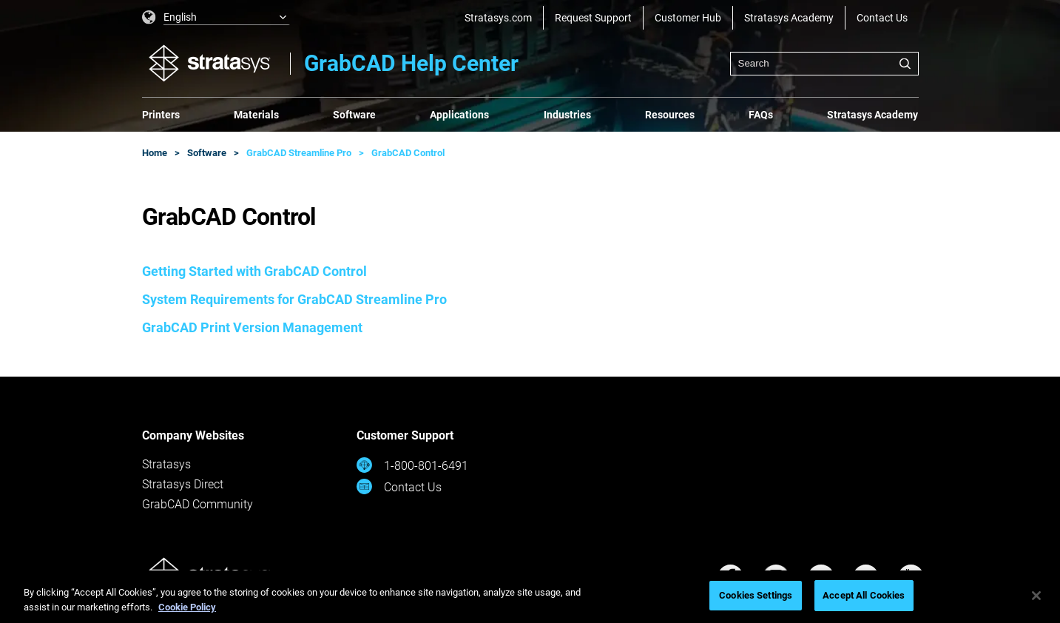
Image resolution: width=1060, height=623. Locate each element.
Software (354, 115)
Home (154, 152)
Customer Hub (688, 18)
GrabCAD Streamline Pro (298, 152)
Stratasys (166, 464)
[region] (530, 596)
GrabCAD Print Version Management (252, 327)
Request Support (593, 18)
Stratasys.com (498, 18)
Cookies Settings (755, 595)
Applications (459, 115)
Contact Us (882, 18)
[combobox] (824, 64)
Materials (256, 115)
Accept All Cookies (864, 595)
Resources (670, 115)
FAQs (761, 115)
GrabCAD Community (197, 504)
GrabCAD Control (408, 152)
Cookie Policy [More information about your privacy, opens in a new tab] (187, 607)
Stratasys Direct (182, 484)
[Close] (1036, 595)
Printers (161, 115)
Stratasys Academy (789, 18)
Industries (567, 115)
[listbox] (216, 17)
